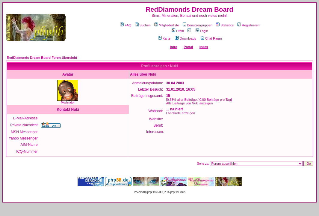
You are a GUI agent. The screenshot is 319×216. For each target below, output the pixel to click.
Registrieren (248, 25)
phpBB (151, 192)
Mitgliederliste (166, 25)
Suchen (143, 25)
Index (203, 47)
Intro (173, 47)
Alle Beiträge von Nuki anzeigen (189, 103)
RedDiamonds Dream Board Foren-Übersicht (42, 57)
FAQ (125, 25)
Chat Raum (211, 38)
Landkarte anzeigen (180, 113)
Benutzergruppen (197, 25)
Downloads (185, 38)
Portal (188, 47)
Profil (178, 31)
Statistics (225, 25)
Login (202, 31)
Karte (164, 38)
